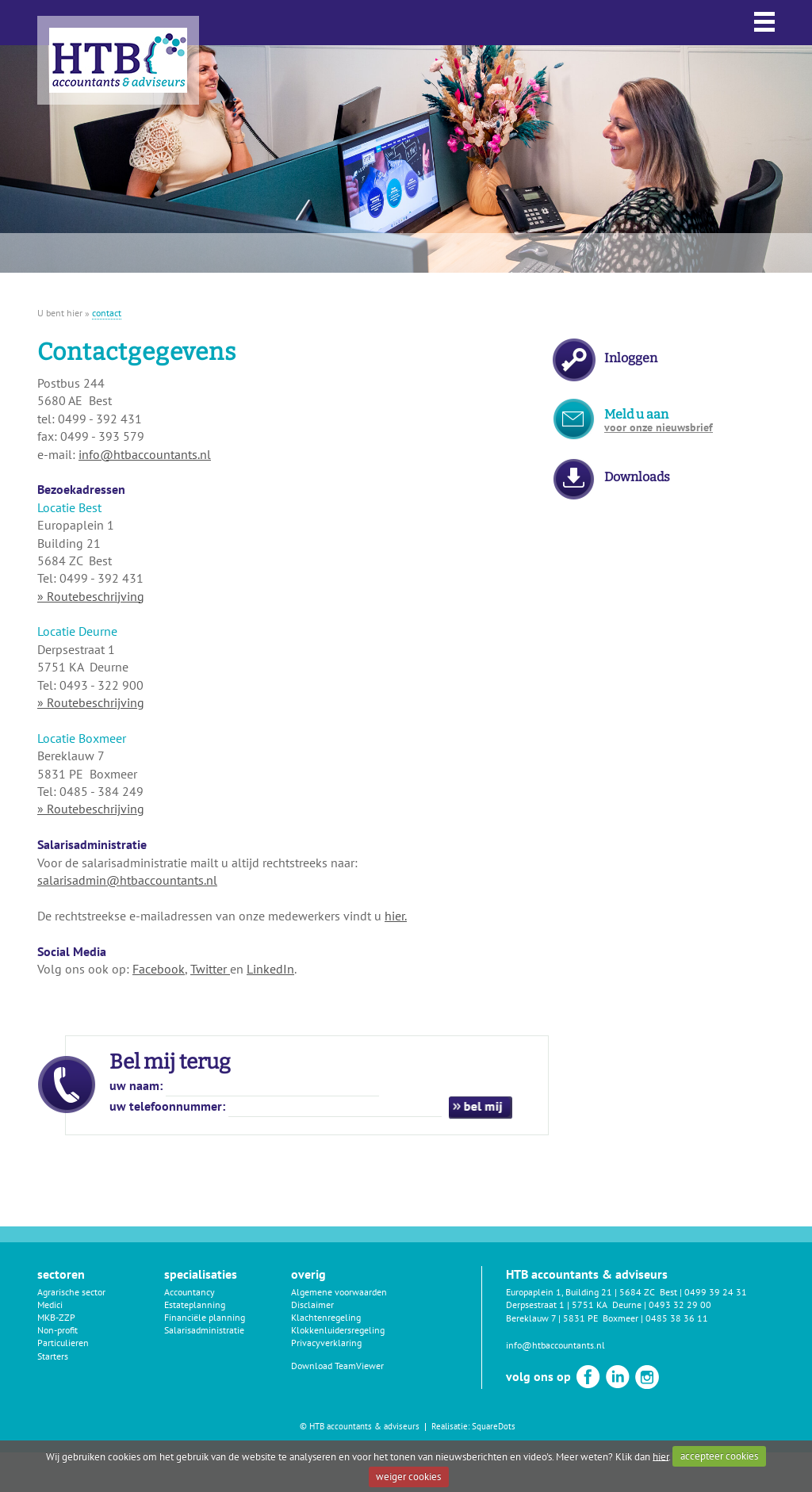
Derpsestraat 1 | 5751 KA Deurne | (577, 1304)
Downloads (637, 476)
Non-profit (57, 1330)
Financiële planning (204, 1317)
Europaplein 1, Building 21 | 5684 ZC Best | (595, 1292)
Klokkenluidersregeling (338, 1330)
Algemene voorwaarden (339, 1292)
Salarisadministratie (204, 1330)
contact (106, 313)
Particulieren (63, 1343)
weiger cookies (408, 1476)
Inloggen (630, 357)
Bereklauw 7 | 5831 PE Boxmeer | (575, 1318)
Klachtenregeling (326, 1317)
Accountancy (189, 1292)
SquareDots (493, 1426)
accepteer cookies (719, 1456)
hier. (396, 916)
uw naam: (136, 1085)
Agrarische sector (71, 1292)
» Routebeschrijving (90, 596)
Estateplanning (194, 1304)
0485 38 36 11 (676, 1318)
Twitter (210, 969)
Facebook (158, 969)
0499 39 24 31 (715, 1292)
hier (660, 1456)
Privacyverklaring (326, 1343)
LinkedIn (270, 969)
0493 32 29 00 (680, 1304)
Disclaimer (312, 1304)
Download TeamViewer (337, 1365)
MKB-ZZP (56, 1317)
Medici (50, 1304)
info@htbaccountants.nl (145, 454)
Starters (52, 1356)
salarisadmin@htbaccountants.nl (127, 880)
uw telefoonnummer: (167, 1106)
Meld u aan (658, 420)
